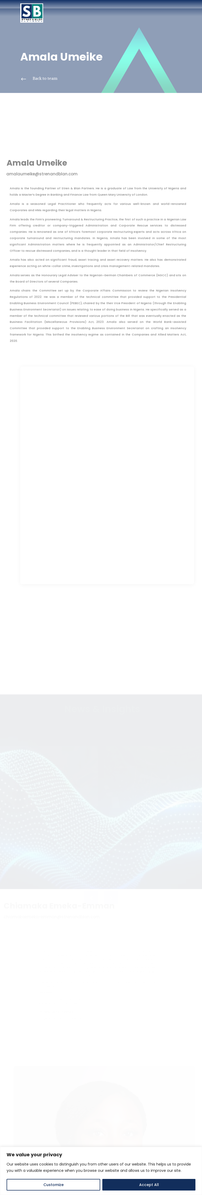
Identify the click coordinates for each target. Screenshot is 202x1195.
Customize (53, 1184)
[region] (101, 1171)
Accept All (149, 1184)
